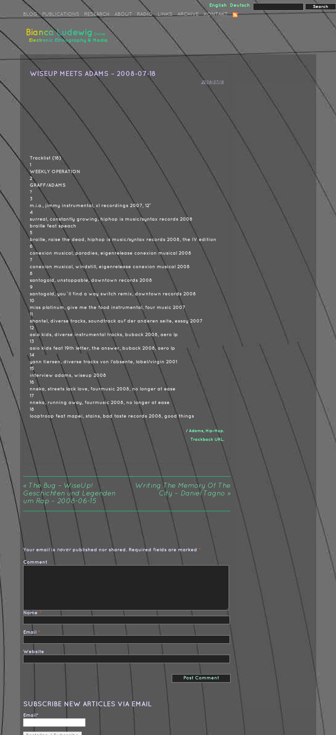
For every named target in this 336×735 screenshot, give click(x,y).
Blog (30, 14)
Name (30, 613)
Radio (145, 14)
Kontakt (216, 14)
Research (97, 14)
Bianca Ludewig (68, 38)
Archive (188, 14)
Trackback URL (206, 439)
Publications (60, 14)
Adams (196, 431)
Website (33, 651)
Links (165, 14)
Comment (35, 562)
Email (29, 632)
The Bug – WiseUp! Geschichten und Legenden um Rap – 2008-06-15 (69, 493)
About (123, 14)
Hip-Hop (214, 431)
